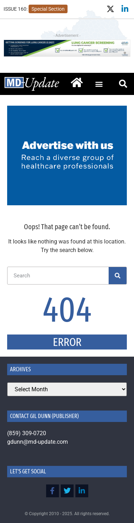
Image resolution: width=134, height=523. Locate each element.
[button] (99, 84)
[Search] (117, 275)
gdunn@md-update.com (37, 441)
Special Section (48, 9)
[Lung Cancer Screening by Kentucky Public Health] (67, 54)
